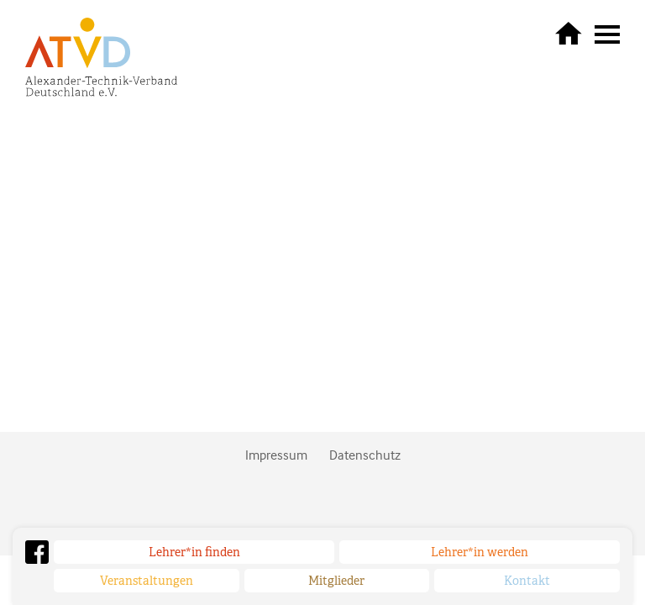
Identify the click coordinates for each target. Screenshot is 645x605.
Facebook (37, 552)
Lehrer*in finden (194, 552)
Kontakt (527, 580)
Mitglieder (336, 580)
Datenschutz (365, 454)
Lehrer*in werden (479, 552)
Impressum (276, 454)
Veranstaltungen (146, 580)
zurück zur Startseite (568, 32)
